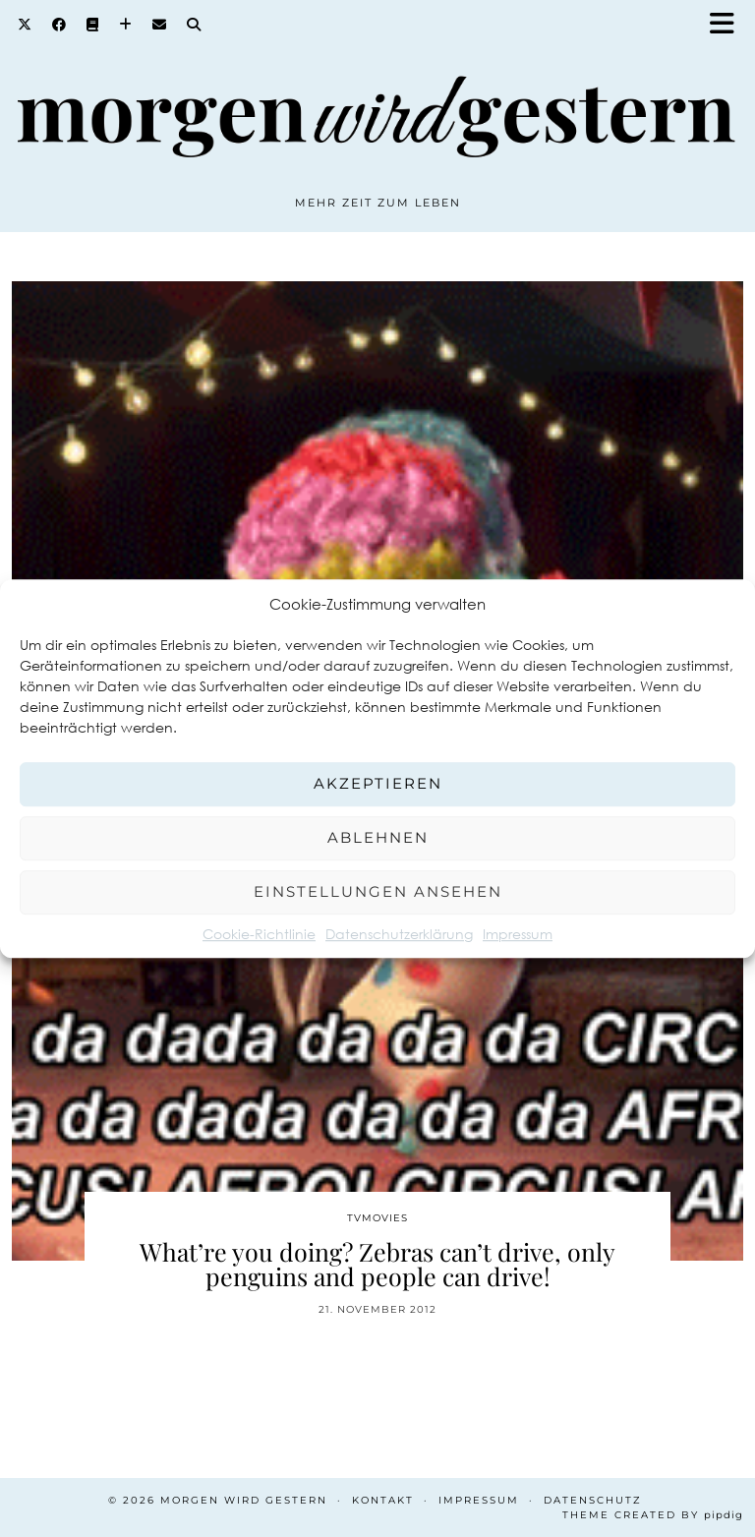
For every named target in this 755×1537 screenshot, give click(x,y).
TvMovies (377, 1218)
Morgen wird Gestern (243, 1500)
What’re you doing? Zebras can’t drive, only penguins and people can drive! (377, 1263)
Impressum (517, 933)
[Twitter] (25, 24)
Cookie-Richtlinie (259, 933)
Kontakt (383, 1500)
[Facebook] (59, 24)
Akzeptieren (378, 783)
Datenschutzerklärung (399, 933)
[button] (728, 25)
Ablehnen (378, 837)
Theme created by (652, 1514)
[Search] (194, 24)
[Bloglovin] (126, 24)
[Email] (159, 24)
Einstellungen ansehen (378, 891)
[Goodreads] (93, 24)
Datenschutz (593, 1500)
